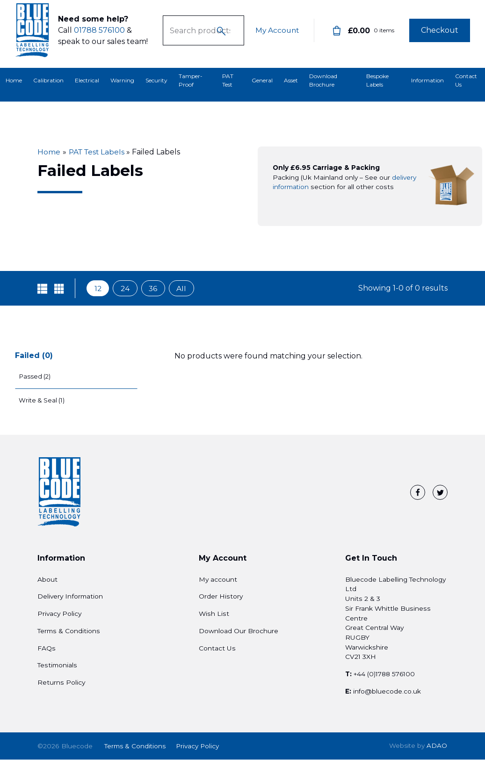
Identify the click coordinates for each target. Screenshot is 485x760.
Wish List (214, 615)
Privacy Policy (59, 615)
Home (14, 80)
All (184, 288)
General (262, 80)
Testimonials (57, 667)
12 (98, 288)
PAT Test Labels (98, 151)
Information (427, 80)
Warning (122, 80)
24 (126, 288)
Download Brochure (323, 80)
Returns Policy (61, 684)
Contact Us (466, 80)
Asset (291, 80)
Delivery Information (70, 598)
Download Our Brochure (238, 632)
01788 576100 (99, 33)
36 (155, 288)
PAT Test (227, 80)
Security (156, 80)
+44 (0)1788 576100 (385, 676)
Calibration (48, 80)
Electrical (87, 80)
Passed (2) (36, 376)
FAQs (46, 650)
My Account (276, 33)
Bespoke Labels (377, 80)
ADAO (418, 747)
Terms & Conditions (68, 632)
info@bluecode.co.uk (387, 693)
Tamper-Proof (191, 80)
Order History (221, 598)
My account (218, 581)
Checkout (439, 33)
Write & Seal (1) (42, 402)
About (47, 581)
